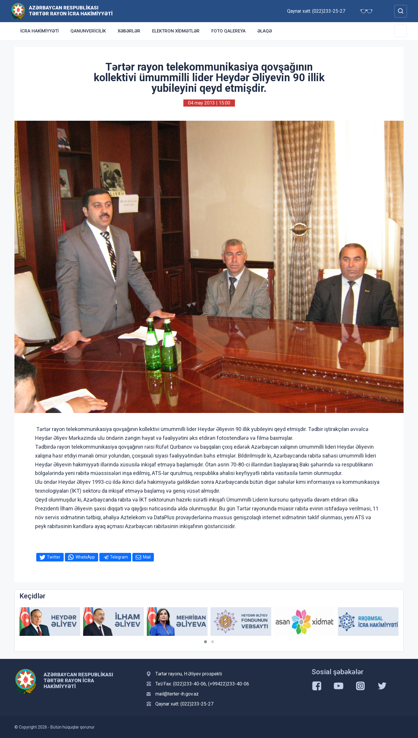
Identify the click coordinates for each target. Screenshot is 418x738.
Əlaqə (264, 31)
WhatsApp (85, 557)
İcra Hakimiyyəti (39, 31)
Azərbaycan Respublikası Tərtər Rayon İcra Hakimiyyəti (71, 11)
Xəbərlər (129, 31)
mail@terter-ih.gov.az (177, 694)
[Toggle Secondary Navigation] (400, 31)
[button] (205, 642)
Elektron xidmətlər (176, 31)
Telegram (119, 557)
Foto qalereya (228, 31)
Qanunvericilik (88, 31)
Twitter (53, 557)
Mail (147, 557)
